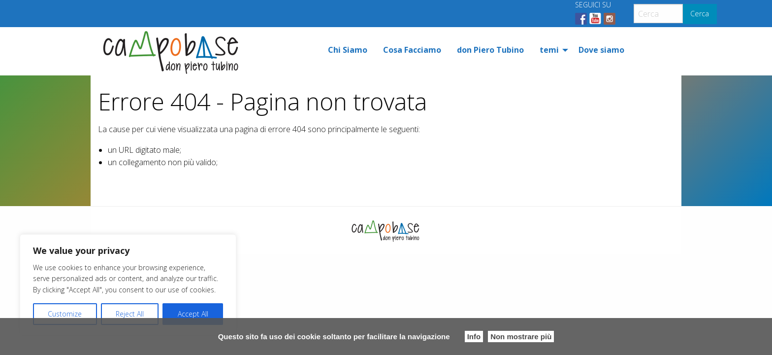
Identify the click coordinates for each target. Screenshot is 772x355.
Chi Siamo (347, 49)
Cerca (699, 13)
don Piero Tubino (490, 49)
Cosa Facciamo (412, 49)
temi (549, 49)
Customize (65, 314)
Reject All (130, 314)
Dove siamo (601, 49)
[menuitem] (347, 50)
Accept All (193, 314)
